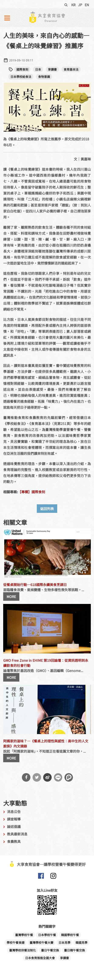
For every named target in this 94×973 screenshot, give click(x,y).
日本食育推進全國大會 (40, 958)
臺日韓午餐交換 (74, 950)
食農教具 (14, 841)
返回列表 (47, 508)
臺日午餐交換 (50, 950)
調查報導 (14, 819)
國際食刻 (22, 69)
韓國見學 (81, 942)
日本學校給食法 (20, 76)
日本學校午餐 (47, 935)
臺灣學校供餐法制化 (22, 950)
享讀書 (52, 69)
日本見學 (64, 942)
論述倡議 (14, 826)
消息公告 (14, 811)
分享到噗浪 (68, 777)
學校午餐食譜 (15, 942)
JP (80, 4)
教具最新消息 (17, 833)
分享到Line (58, 777)
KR (73, 4)
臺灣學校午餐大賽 (41, 942)
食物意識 (44, 76)
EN (87, 4)
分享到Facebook (26, 777)
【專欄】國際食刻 (31, 491)
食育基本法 (71, 69)
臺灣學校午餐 (24, 935)
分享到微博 (47, 777)
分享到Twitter (37, 777)
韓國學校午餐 (70, 935)
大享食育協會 (40, 876)
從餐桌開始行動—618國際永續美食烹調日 (35, 584)
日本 (38, 69)
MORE (11, 596)
